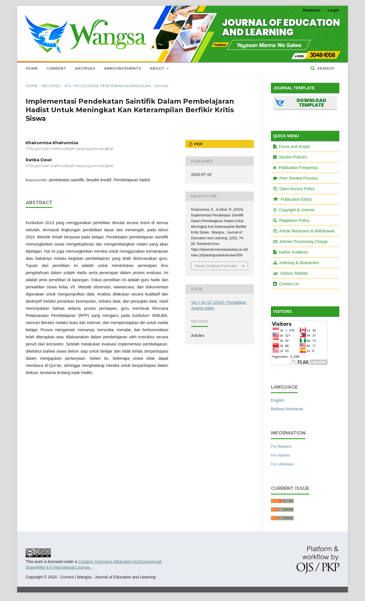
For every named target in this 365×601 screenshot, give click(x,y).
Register (312, 10)
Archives (85, 68)
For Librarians (282, 464)
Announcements (122, 68)
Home (32, 68)
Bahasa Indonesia (287, 409)
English (277, 400)
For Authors (280, 455)
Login (333, 10)
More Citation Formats (216, 266)
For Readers (281, 446)
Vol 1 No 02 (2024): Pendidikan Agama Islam (107, 85)
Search (325, 68)
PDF (198, 144)
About (158, 68)
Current (56, 68)
